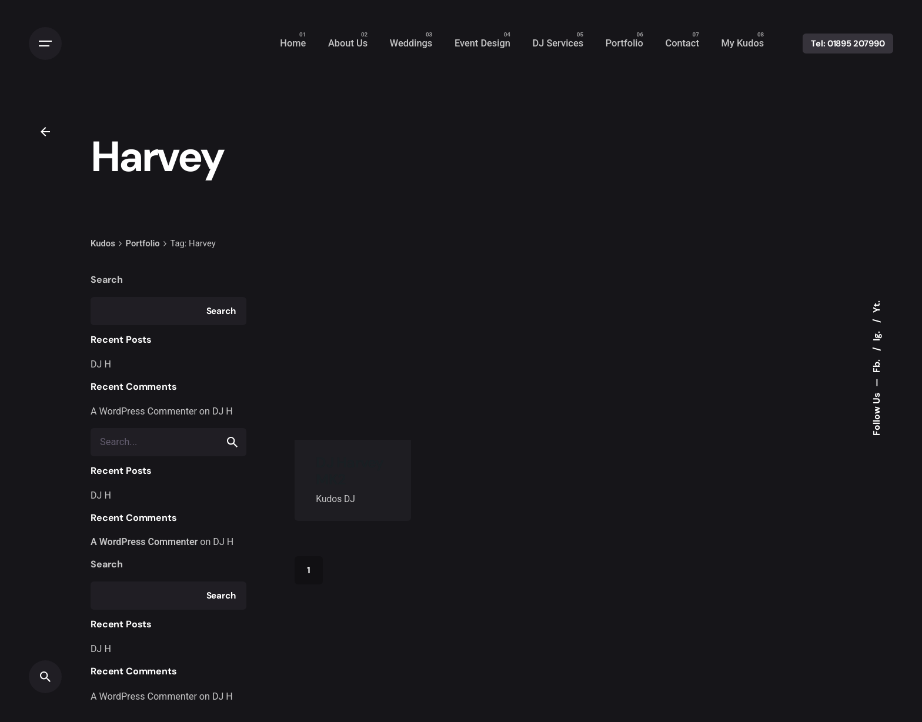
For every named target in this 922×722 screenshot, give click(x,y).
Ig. (876, 335)
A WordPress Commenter (144, 411)
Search (107, 279)
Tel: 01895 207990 (848, 43)
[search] (232, 442)
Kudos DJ (335, 499)
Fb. (876, 365)
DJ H (101, 364)
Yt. (876, 306)
